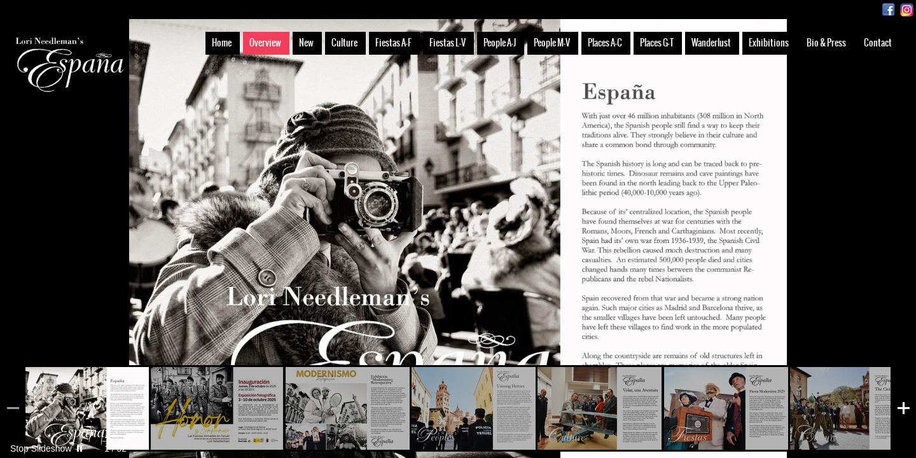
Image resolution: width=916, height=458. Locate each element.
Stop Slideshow (41, 448)
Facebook (888, 10)
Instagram (906, 10)
